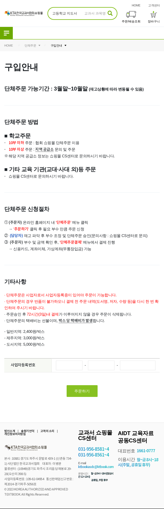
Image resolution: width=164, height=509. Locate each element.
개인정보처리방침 (15, 434)
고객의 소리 (47, 431)
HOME (136, 5)
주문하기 (82, 391)
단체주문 (30, 45)
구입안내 (56, 45)
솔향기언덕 (27, 431)
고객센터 (154, 5)
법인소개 (9, 431)
